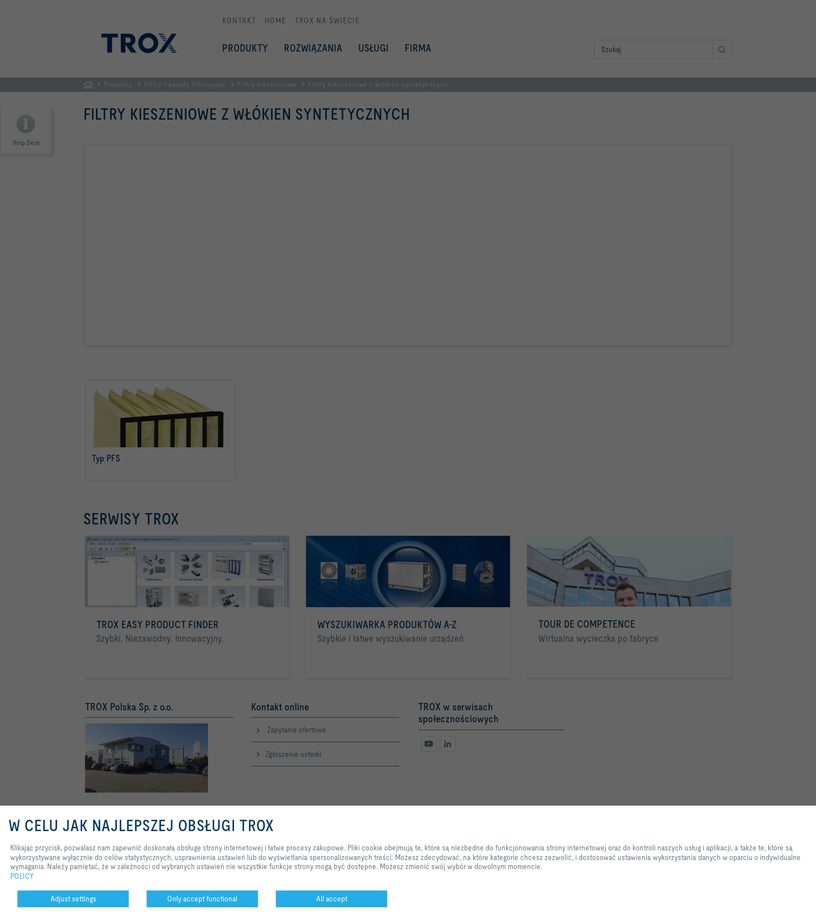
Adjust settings (73, 898)
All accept (331, 898)
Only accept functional (202, 898)
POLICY (22, 875)
